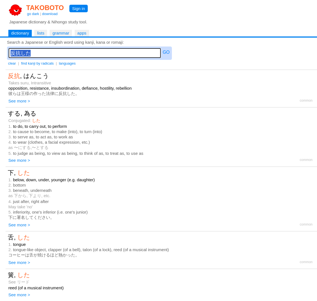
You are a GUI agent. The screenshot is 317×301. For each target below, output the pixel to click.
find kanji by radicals (37, 63)
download (50, 14)
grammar (60, 33)
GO (166, 52)
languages (67, 63)
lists (40, 33)
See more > (19, 101)
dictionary (20, 33)
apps (82, 33)
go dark (33, 14)
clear (12, 63)
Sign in (78, 8)
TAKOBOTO (45, 7)
